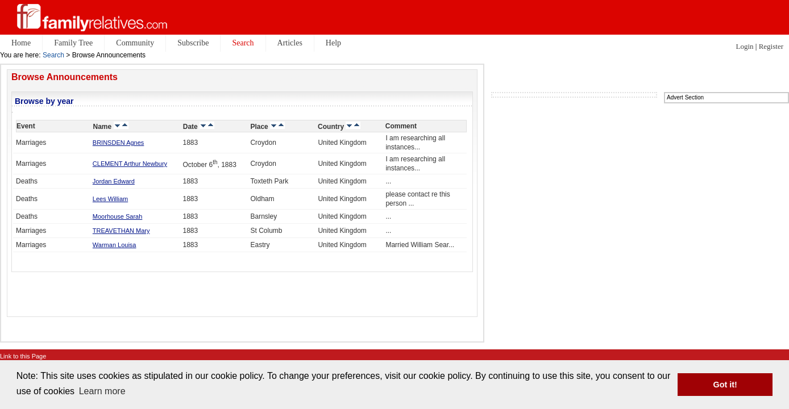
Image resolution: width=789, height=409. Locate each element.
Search (53, 55)
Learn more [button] (102, 391)
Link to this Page (23, 356)
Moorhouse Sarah (117, 216)
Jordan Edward (114, 181)
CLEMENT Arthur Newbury (130, 163)
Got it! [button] (725, 384)
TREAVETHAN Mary (121, 230)
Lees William (110, 198)
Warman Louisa (114, 244)
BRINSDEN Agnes (118, 142)
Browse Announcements (64, 77)
